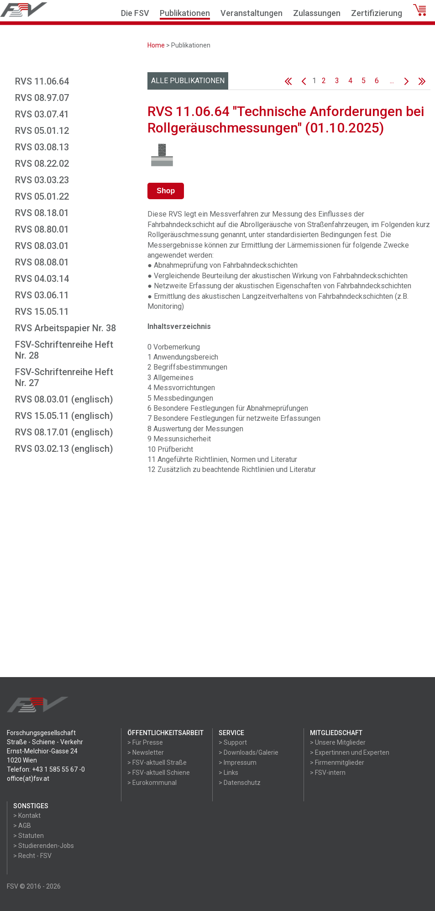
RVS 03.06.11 (42, 295)
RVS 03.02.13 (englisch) (64, 448)
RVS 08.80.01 (42, 229)
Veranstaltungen (251, 13)
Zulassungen (317, 13)
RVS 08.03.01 (42, 245)
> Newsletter (145, 752)
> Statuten (28, 835)
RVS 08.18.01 (42, 212)
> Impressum (238, 762)
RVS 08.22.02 (42, 163)
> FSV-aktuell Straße (157, 762)
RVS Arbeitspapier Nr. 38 (65, 328)
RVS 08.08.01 (42, 262)
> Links (228, 772)
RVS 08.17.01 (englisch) (64, 432)
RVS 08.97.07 (42, 97)
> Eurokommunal (152, 782)
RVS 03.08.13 (42, 147)
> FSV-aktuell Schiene (158, 772)
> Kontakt (27, 815)
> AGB (22, 825)
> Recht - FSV (32, 855)
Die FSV (135, 13)
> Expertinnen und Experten (349, 752)
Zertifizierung (376, 13)
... (392, 80)
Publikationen (185, 13)
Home (156, 45)
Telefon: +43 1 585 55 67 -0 (46, 769)
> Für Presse (145, 742)
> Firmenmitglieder (337, 762)
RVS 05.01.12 (42, 130)
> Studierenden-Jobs (43, 845)
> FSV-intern (328, 772)
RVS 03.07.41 (42, 114)
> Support (233, 742)
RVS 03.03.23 (42, 180)
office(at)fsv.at (28, 778)
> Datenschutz (240, 782)
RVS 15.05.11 (42, 311)
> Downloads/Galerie (248, 752)
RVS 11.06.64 (42, 81)
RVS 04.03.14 (42, 278)
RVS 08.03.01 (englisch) (64, 399)
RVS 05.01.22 (42, 196)
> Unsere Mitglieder (338, 742)
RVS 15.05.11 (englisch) (64, 415)
